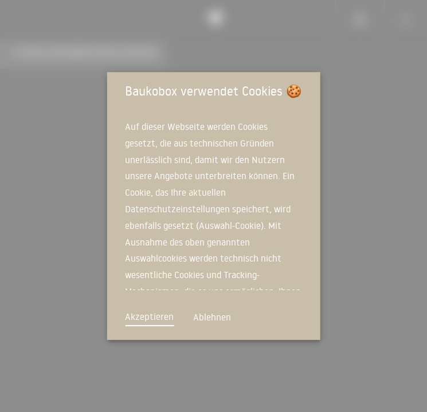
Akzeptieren (149, 316)
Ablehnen (212, 317)
